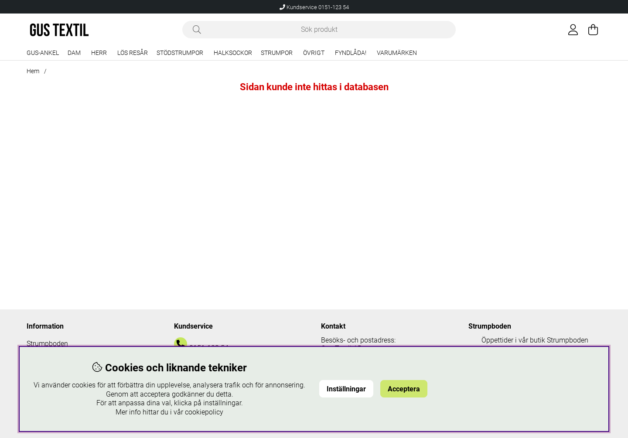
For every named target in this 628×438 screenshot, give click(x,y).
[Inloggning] (573, 29)
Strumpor (277, 53)
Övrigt (313, 53)
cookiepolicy (204, 412)
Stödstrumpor (180, 53)
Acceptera (404, 389)
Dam (74, 53)
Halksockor (233, 53)
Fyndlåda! (350, 53)
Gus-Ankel (43, 53)
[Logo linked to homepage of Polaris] (59, 30)
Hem (33, 71)
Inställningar (346, 389)
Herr (99, 53)
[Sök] (319, 29)
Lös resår (132, 53)
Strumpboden (47, 344)
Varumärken (397, 53)
